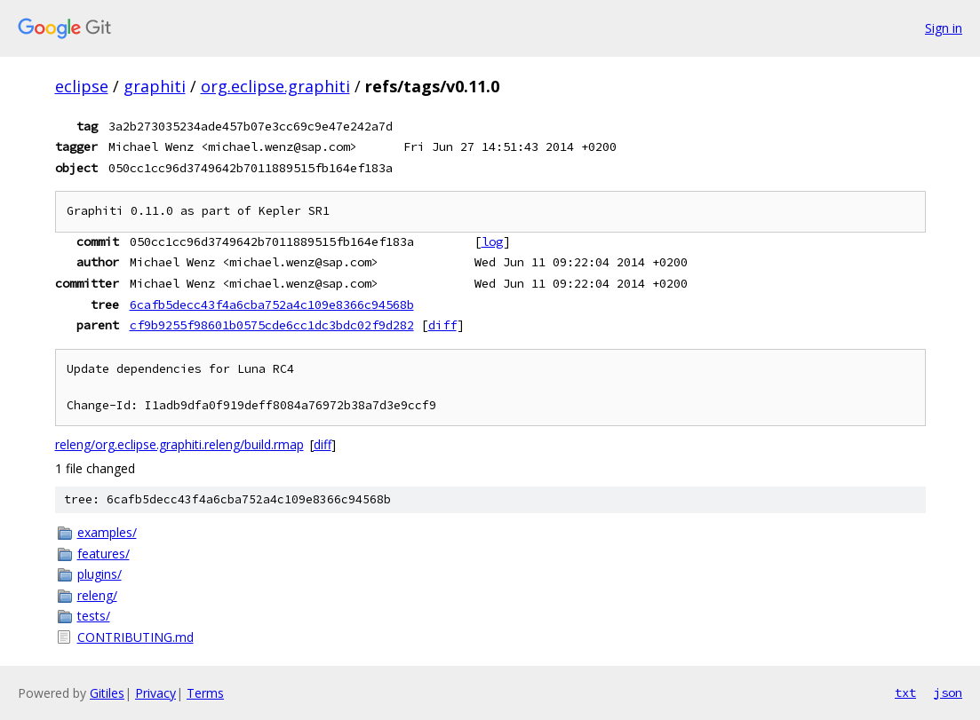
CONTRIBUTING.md (135, 637)
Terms (205, 692)
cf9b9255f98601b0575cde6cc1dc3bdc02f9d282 (272, 325)
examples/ (107, 532)
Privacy (155, 692)
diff (442, 325)
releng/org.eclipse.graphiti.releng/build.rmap (179, 444)
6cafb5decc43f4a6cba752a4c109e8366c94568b (272, 305)
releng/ (97, 595)
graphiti (154, 86)
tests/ (93, 615)
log (492, 241)
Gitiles (107, 692)
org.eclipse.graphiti (275, 86)
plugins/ (99, 574)
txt (905, 692)
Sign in (943, 28)
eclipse (81, 86)
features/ (103, 553)
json (948, 692)
